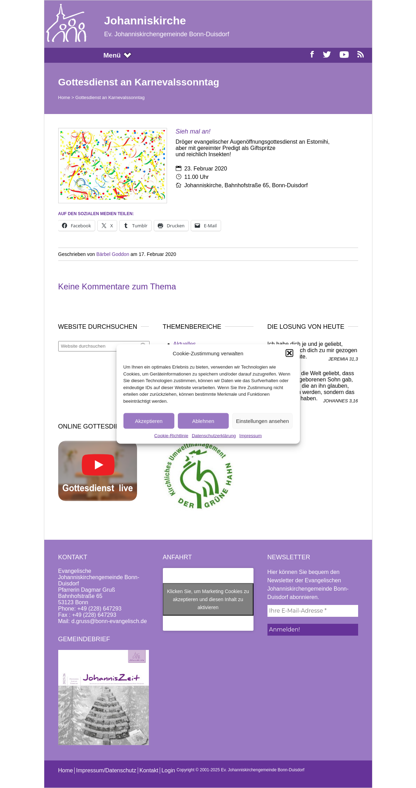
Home (64, 97)
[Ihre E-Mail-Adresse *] (312, 611)
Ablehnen (203, 421)
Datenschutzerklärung (214, 435)
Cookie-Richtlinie (171, 435)
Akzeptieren (148, 421)
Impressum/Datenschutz (106, 770)
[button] (289, 353)
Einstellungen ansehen (262, 421)
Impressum (250, 435)
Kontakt (148, 770)
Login (168, 770)
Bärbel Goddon (112, 254)
